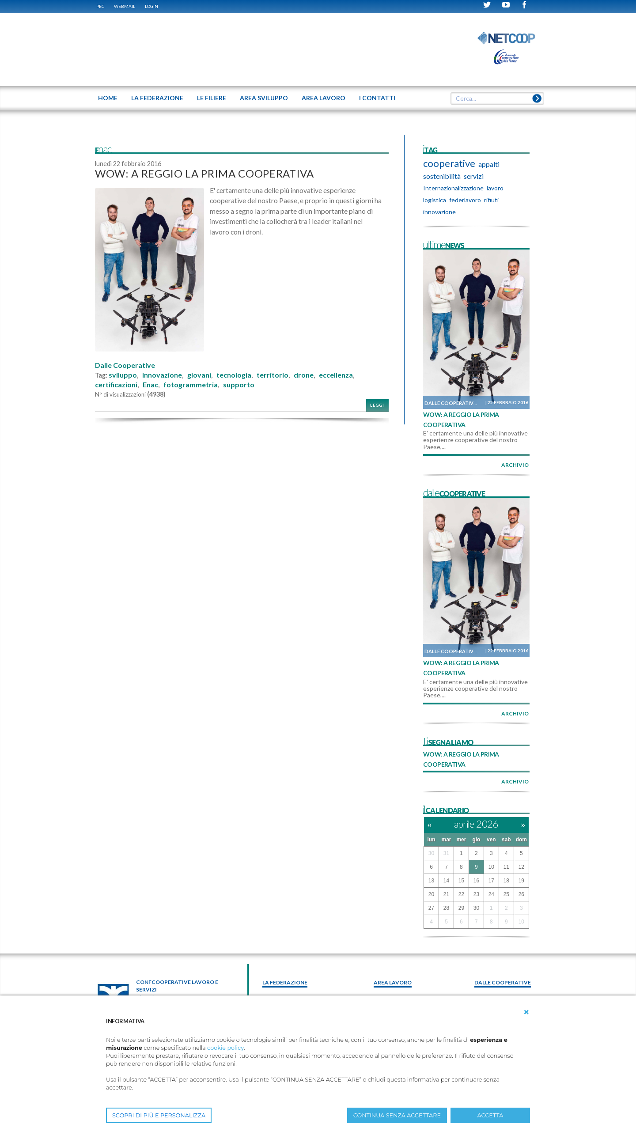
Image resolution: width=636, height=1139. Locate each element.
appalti (489, 164)
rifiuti (491, 200)
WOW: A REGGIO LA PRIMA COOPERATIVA (204, 173)
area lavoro (393, 982)
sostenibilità (442, 176)
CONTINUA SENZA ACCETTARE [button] (397, 1115)
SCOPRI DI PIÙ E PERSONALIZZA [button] (158, 1115)
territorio (272, 374)
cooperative (449, 163)
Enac (150, 384)
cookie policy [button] (225, 1047)
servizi (474, 176)
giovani (199, 374)
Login (151, 6)
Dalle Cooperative (125, 365)
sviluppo (123, 374)
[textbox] (494, 98)
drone (304, 374)
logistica (434, 200)
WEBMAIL (124, 6)
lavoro (495, 188)
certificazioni (116, 384)
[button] (526, 1012)
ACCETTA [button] (490, 1115)
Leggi (377, 405)
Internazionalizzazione (453, 188)
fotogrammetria (190, 384)
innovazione (162, 374)
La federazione (284, 982)
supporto (238, 384)
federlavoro (465, 200)
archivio (515, 465)
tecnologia (233, 374)
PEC (100, 6)
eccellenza (336, 374)
